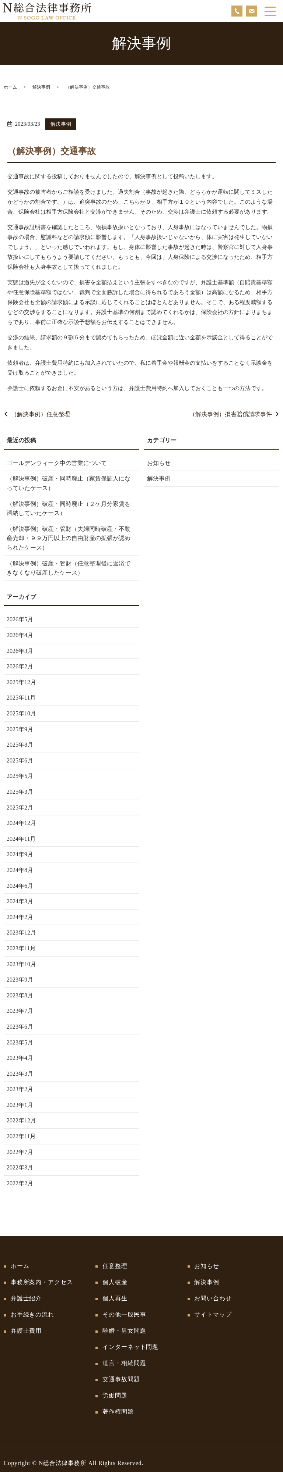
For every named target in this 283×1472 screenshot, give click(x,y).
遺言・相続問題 (125, 1358)
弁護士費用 (27, 1327)
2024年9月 (20, 854)
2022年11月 (21, 1136)
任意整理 (115, 1266)
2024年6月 (20, 886)
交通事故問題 (122, 1374)
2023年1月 (20, 1105)
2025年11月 (21, 697)
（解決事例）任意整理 (40, 414)
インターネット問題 (131, 1343)
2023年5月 (20, 1042)
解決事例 (41, 87)
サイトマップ (214, 1312)
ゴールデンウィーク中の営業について (57, 463)
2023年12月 (21, 932)
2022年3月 (20, 1167)
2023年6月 (20, 1026)
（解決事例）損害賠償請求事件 (230, 414)
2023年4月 (20, 1058)
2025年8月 (20, 745)
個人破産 (115, 1281)
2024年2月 (20, 917)
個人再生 (115, 1297)
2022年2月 (20, 1183)
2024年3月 (20, 901)
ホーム (10, 87)
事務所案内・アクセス (42, 1281)
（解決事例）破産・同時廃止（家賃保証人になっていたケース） (68, 483)
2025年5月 (20, 776)
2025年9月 (20, 729)
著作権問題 (118, 1404)
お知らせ (159, 463)
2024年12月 (21, 823)
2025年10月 (21, 713)
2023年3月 (20, 1074)
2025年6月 (20, 760)
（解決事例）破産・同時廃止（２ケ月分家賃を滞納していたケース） (68, 509)
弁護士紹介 (27, 1297)
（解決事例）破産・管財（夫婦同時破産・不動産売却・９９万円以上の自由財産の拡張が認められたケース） (68, 538)
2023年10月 (21, 964)
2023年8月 (20, 995)
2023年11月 (21, 948)
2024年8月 (20, 870)
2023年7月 (20, 1011)
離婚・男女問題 (125, 1327)
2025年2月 (20, 807)
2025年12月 (21, 682)
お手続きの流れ (33, 1312)
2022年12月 (21, 1120)
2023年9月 (20, 979)
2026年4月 (20, 635)
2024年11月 (21, 839)
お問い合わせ (214, 1297)
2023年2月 (20, 1089)
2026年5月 (20, 619)
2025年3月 (20, 792)
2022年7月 (20, 1152)
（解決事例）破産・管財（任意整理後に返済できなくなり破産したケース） (68, 568)
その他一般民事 (125, 1312)
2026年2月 (20, 666)
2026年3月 (20, 651)
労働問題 (115, 1389)
